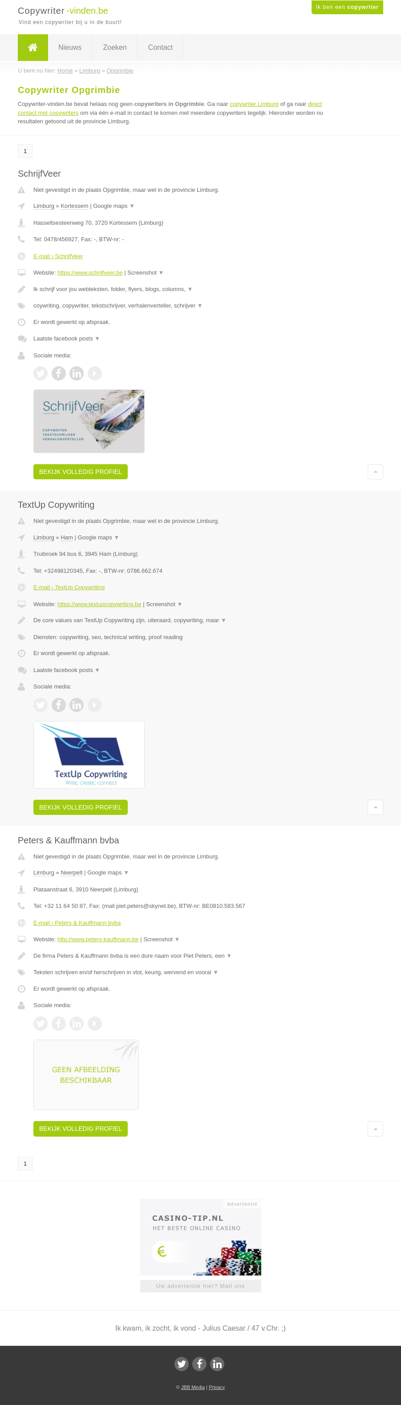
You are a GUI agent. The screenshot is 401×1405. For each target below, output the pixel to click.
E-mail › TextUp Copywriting (69, 587)
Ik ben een (347, 7)
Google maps (114, 205)
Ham (67, 537)
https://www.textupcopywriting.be (99, 604)
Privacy (217, 1387)
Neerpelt (71, 872)
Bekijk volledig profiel (80, 471)
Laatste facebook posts (66, 338)
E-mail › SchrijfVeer (58, 256)
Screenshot (145, 272)
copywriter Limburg (254, 104)
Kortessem (74, 205)
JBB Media (193, 1387)
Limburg (43, 205)
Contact (160, 47)
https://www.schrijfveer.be (90, 272)
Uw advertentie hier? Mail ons (200, 1286)
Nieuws (69, 47)
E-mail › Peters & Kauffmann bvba (77, 922)
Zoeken (114, 47)
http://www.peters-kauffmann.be (98, 939)
